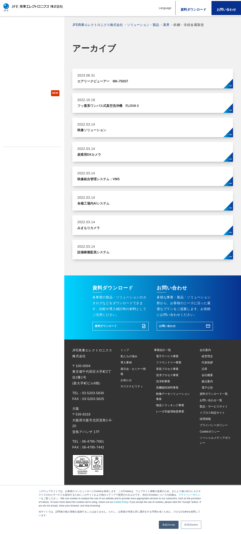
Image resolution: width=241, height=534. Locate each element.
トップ (8, 24)
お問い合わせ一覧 (213, 432)
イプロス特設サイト (16, 142)
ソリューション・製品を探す (25, 53)
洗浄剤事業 (164, 399)
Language (165, 8)
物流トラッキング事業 (173, 432)
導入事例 (9, 63)
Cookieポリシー (14, 166)
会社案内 (206, 355)
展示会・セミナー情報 (20, 73)
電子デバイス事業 (169, 364)
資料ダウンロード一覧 (215, 420)
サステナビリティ (16, 92)
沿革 (205, 382)
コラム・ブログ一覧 (16, 117)
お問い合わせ (226, 9)
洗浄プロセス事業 (169, 391)
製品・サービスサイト (18, 134)
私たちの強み (13, 34)
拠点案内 (208, 399)
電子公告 (208, 408)
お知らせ (9, 83)
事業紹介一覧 (164, 355)
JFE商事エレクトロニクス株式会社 (99, 25)
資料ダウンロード (193, 9)
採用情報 (9, 150)
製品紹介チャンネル (19, 125)
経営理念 (208, 364)
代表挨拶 (208, 373)
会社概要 (208, 391)
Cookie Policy (121, 502)
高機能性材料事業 (169, 408)
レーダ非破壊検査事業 (173, 440)
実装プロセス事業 (169, 382)
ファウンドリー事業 (171, 373)
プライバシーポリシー (18, 158)
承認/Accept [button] (168, 524)
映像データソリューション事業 (173, 420)
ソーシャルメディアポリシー (22, 174)
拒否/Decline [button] (191, 524)
